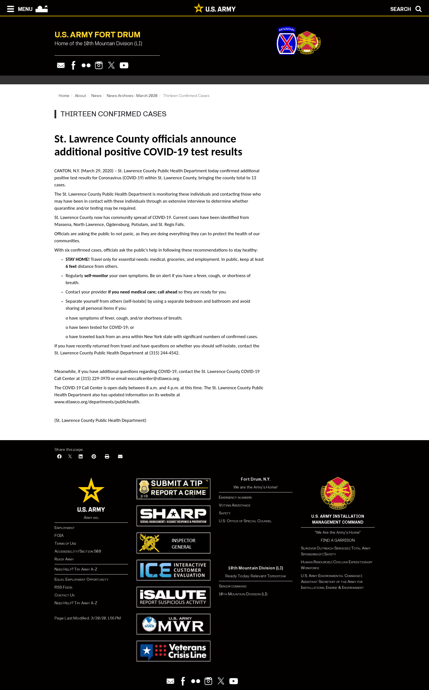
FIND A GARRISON (338, 540)
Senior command (232, 586)
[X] (70, 456)
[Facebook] (59, 456)
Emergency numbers (235, 497)
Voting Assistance (234, 505)
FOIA (59, 535)
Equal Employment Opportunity (81, 579)
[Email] (120, 456)
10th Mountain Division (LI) (243, 594)
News (96, 95)
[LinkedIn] (80, 456)
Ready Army (64, 559)
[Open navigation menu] (18, 8)
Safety (225, 513)
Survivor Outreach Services (325, 548)
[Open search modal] (407, 8)
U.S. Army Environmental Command (330, 575)
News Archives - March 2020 (132, 95)
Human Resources (316, 562)
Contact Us (64, 595)
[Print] (107, 456)
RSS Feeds (63, 587)
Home (64, 95)
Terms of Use (65, 543)
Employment (65, 527)
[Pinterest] (94, 456)
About (80, 95)
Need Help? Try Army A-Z (76, 569)
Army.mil (91, 517)
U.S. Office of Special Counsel (245, 521)
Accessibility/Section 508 (78, 551)
